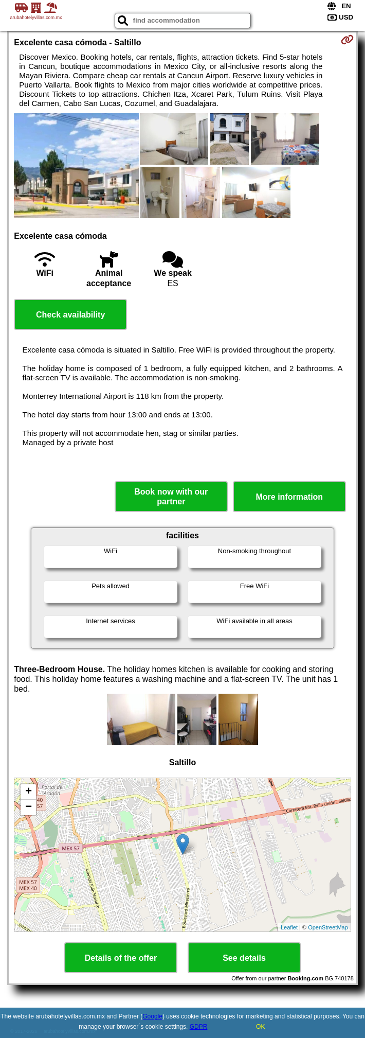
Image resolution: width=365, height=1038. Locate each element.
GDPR (199, 1026)
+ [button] (28, 792)
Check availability (70, 314)
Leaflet (289, 927)
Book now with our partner (171, 496)
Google (152, 1016)
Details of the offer (121, 958)
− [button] (28, 807)
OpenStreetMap (328, 927)
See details (244, 958)
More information (289, 496)
